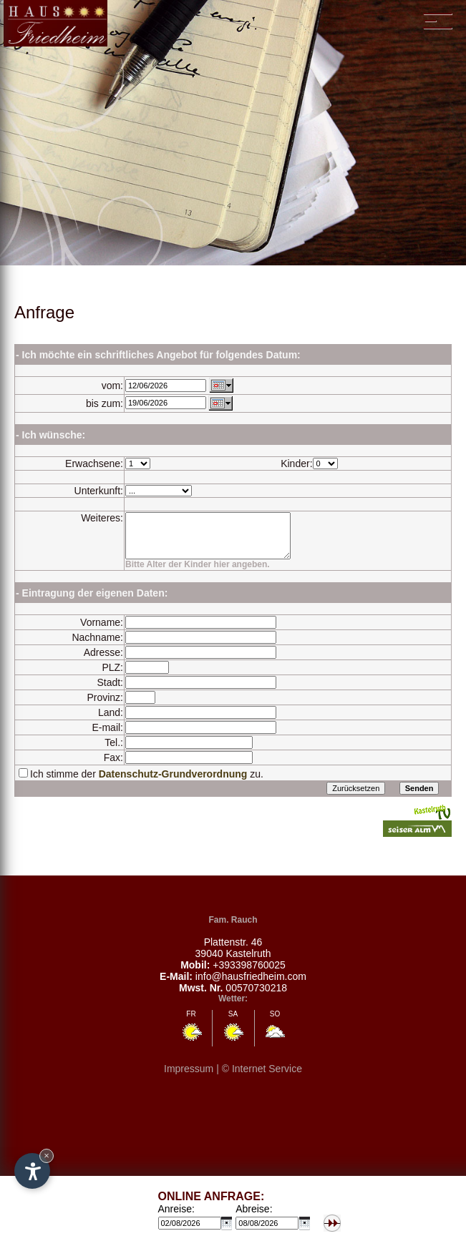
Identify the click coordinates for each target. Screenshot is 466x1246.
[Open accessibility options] (32, 1171)
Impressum (188, 1079)
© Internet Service (262, 1079)
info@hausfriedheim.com (250, 987)
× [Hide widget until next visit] (46, 1155)
